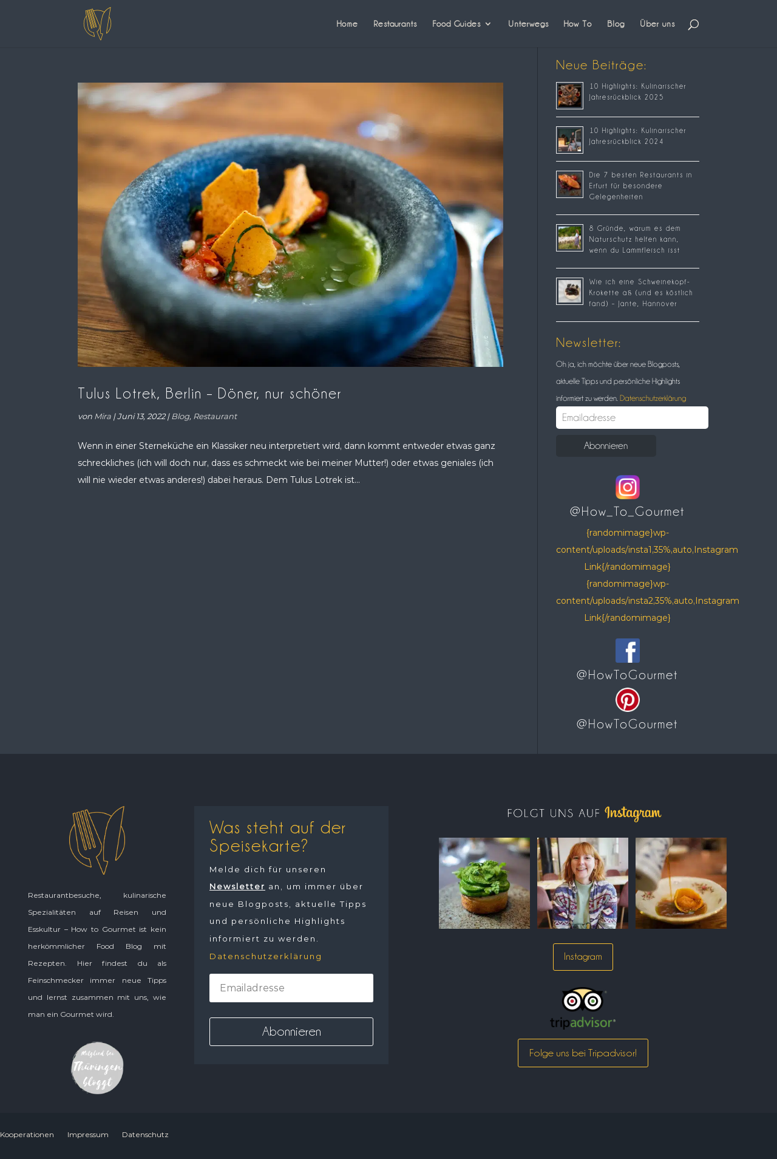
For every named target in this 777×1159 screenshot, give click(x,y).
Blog (616, 23)
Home (347, 23)
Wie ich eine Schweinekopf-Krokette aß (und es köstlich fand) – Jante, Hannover (641, 292)
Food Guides (456, 23)
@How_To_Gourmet (627, 511)
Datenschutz (145, 1134)
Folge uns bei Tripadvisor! (583, 1052)
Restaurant (215, 416)
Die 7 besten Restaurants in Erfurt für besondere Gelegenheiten (641, 185)
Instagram (583, 956)
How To (578, 23)
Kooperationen (27, 1134)
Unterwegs (528, 23)
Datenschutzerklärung (652, 398)
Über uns (657, 23)
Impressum (88, 1134)
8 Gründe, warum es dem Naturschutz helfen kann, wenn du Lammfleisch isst (635, 239)
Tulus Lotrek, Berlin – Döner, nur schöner (210, 393)
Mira (102, 416)
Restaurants (395, 23)
